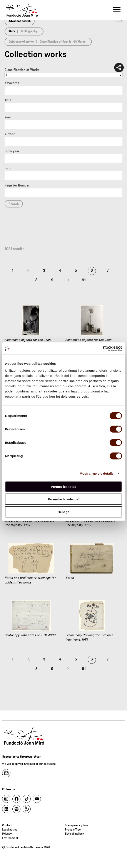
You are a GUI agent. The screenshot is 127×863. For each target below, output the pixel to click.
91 (84, 280)
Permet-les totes (63, 486)
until (8, 168)
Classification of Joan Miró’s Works (62, 41)
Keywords (12, 83)
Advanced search (19, 21)
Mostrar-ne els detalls (97, 473)
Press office (73, 829)
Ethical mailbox (74, 833)
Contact (7, 825)
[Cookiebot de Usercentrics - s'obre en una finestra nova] (103, 348)
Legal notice (9, 829)
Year (8, 117)
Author (10, 134)
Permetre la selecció (63, 499)
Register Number (17, 185)
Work (11, 31)
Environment (10, 838)
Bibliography (29, 31)
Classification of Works (22, 70)
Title (8, 100)
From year (12, 151)
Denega (63, 512)
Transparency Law (76, 825)
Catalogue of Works (21, 41)
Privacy (7, 833)
